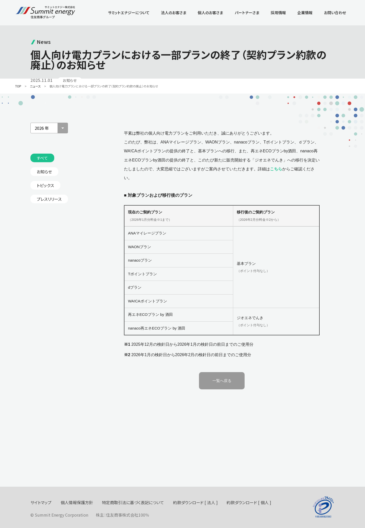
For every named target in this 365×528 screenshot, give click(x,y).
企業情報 (305, 12)
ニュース (35, 86)
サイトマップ (40, 502)
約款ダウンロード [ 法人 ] (195, 502)
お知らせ (44, 172)
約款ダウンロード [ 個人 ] (249, 502)
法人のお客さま (173, 12)
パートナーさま (247, 12)
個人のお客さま (210, 12)
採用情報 (278, 12)
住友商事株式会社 (122, 515)
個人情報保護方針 (77, 502)
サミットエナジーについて (129, 12)
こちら (276, 169)
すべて (42, 158)
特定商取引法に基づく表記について (133, 502)
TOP (18, 86)
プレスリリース (49, 199)
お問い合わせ (335, 12)
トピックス (45, 185)
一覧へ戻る (221, 380)
